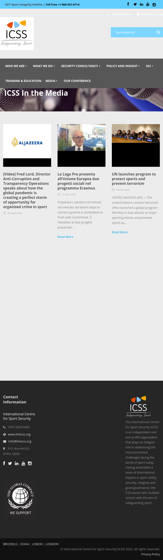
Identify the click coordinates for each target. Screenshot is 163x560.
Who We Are (15, 66)
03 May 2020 (15, 213)
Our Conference (77, 81)
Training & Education (23, 81)
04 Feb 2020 (123, 189)
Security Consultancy (79, 66)
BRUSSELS (10, 544)
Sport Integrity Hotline (42, 4)
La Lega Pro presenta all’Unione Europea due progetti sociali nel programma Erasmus (78, 181)
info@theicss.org (19, 441)
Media (50, 81)
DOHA (24, 544)
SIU (148, 66)
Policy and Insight (122, 66)
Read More (65, 237)
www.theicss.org (19, 434)
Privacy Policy (150, 554)
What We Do (43, 66)
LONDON (52, 544)
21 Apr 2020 (69, 194)
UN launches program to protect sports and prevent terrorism (134, 179)
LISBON (37, 544)
